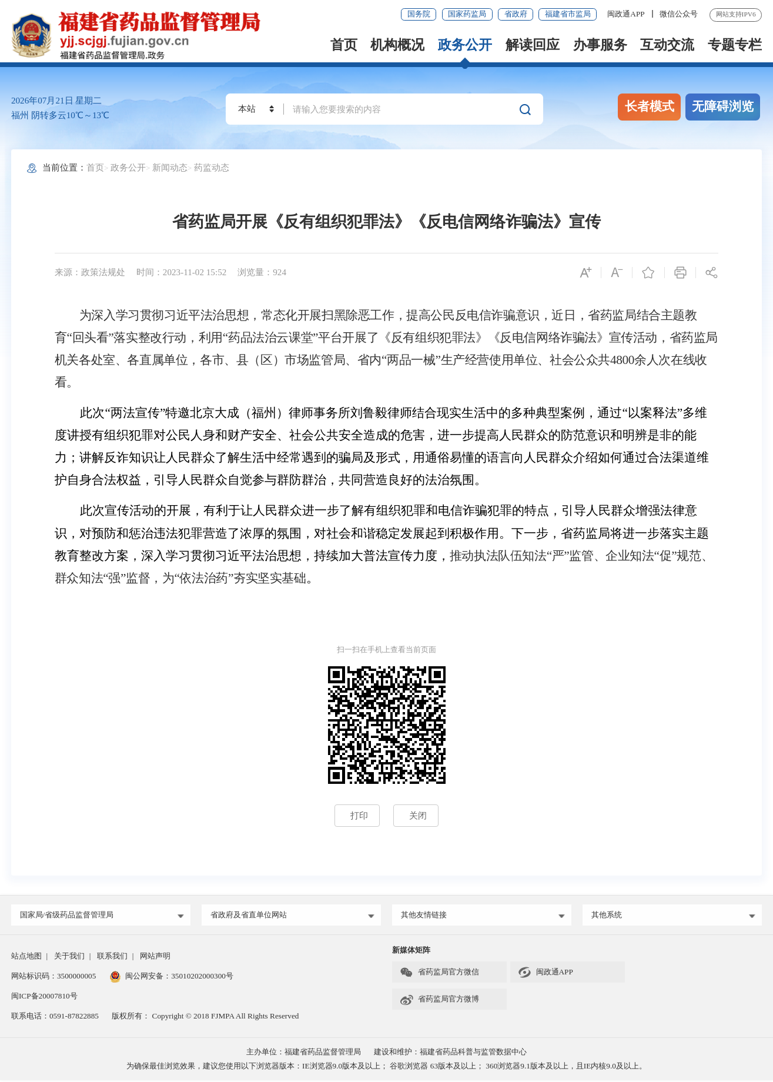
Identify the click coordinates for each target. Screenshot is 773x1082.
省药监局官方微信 (439, 974)
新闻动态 (170, 167)
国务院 (418, 13)
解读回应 (533, 45)
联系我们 (112, 957)
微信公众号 (679, 13)
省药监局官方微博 (439, 1000)
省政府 (515, 13)
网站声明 (155, 957)
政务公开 (465, 45)
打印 (359, 815)
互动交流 (667, 45)
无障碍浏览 (723, 106)
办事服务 (600, 45)
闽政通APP (626, 13)
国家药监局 (467, 13)
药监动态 (211, 167)
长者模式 (649, 106)
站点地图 (26, 957)
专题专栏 (735, 45)
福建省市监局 (568, 13)
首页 (343, 45)
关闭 (418, 815)
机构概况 (397, 45)
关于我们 (69, 957)
